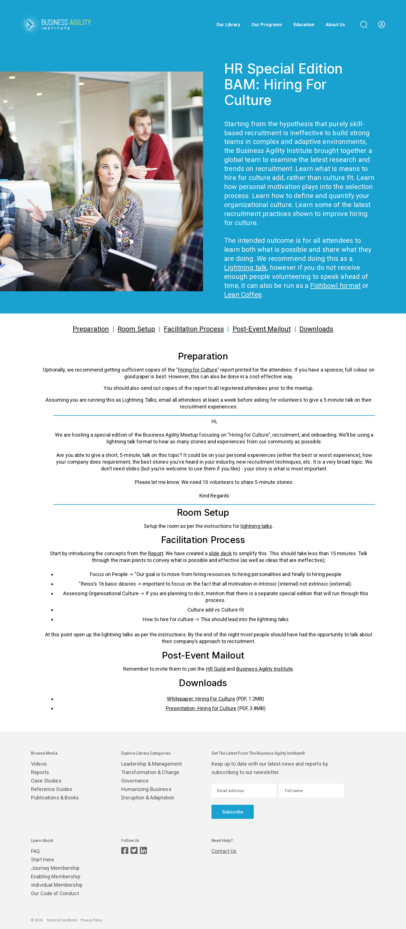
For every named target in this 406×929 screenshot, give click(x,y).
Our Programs (266, 25)
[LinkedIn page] (143, 850)
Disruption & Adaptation (147, 798)
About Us (335, 25)
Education (304, 25)
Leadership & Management (151, 764)
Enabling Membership (55, 876)
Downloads (316, 329)
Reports (40, 772)
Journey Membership (55, 868)
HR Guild (216, 669)
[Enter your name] (311, 791)
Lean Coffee (243, 295)
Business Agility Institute (264, 669)
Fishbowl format (335, 286)
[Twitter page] (134, 850)
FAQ (35, 851)
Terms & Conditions (62, 920)
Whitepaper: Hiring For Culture (201, 699)
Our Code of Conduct (55, 893)
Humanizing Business (146, 789)
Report (155, 553)
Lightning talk (245, 268)
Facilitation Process (194, 329)
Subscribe (232, 812)
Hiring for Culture (197, 370)
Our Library (228, 25)
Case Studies (46, 781)
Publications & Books (55, 798)
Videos (39, 764)
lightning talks (256, 526)
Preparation (91, 329)
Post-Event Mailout (262, 329)
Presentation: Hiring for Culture (201, 708)
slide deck (220, 553)
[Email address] (243, 791)
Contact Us (224, 851)
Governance (135, 781)
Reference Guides (51, 789)
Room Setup (136, 329)
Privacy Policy (92, 920)
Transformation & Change (150, 772)
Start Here (42, 860)
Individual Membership (57, 885)
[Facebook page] (124, 850)
